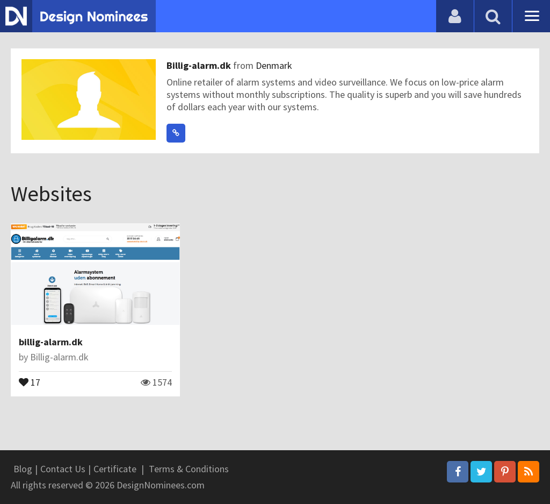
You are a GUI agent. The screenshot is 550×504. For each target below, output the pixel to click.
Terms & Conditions (189, 469)
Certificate (114, 469)
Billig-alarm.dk (200, 65)
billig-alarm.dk (51, 342)
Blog (22, 469)
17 (29, 381)
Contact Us (62, 469)
